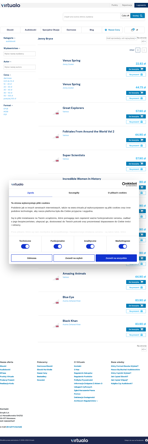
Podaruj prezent (7, 380)
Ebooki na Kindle (44, 370)
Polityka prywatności (83, 380)
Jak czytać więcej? (119, 380)
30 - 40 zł (8, 90)
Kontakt (77, 366)
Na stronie (142, 37)
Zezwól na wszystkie (116, 258)
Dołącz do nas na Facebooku (136, 440)
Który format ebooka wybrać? (124, 366)
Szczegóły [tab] (74, 192)
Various (66, 111)
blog (92, 29)
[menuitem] (10, 30)
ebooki (3, 366)
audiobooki (10, 41)
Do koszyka (136, 69)
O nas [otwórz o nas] (76, 370)
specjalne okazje (50, 29)
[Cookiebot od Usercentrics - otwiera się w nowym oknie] (124, 184)
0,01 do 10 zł (9, 81)
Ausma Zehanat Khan (72, 301)
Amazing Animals (74, 273)
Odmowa (31, 258)
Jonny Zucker (68, 64)
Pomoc (77, 394)
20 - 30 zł (8, 87)
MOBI (6, 111)
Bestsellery (41, 376)
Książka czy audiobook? (122, 383)
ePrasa (3, 373)
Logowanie (141, 5)
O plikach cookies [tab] (117, 192)
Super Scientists (74, 155)
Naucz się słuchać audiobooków (125, 370)
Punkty (115, 5)
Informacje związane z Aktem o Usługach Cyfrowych (88, 385)
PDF (5, 114)
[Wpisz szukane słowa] (91, 17)
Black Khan (70, 321)
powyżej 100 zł (10, 98)
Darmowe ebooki (44, 366)
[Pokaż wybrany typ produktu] (125, 15)
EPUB (6, 108)
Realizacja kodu (7, 383)
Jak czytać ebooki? (119, 376)
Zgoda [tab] (30, 192)
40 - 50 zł (8, 93)
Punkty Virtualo (7, 376)
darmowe (71, 29)
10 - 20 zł (8, 84)
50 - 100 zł (8, 95)
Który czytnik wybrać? (121, 373)
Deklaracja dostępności (84, 397)
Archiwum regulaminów (86, 401)
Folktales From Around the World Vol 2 (88, 131)
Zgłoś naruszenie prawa (84, 390)
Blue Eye (68, 297)
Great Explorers (73, 108)
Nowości (41, 380)
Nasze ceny (112, 29)
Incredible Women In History (82, 179)
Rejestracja (127, 5)
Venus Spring (72, 60)
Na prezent (136, 74)
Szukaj (137, 15)
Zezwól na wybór (74, 258)
